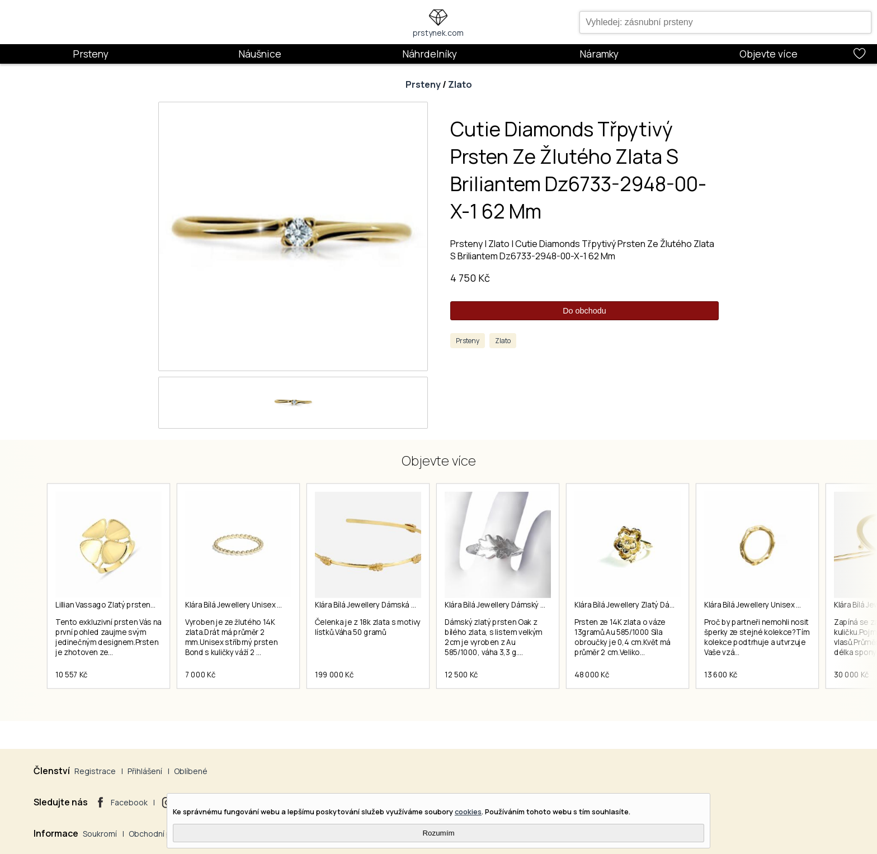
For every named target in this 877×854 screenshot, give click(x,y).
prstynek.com (438, 32)
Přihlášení (145, 771)
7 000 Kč (200, 675)
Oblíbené (191, 771)
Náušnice (259, 53)
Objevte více (768, 53)
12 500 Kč (461, 675)
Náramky (599, 53)
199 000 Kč (334, 675)
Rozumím (438, 833)
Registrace (95, 771)
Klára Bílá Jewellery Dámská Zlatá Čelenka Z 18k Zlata (406, 605)
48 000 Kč (592, 675)
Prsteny (91, 53)
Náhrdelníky (429, 53)
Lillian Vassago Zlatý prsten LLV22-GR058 (127, 605)
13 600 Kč (721, 675)
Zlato (460, 84)
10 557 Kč (71, 675)
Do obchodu (584, 310)
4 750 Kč (470, 277)
